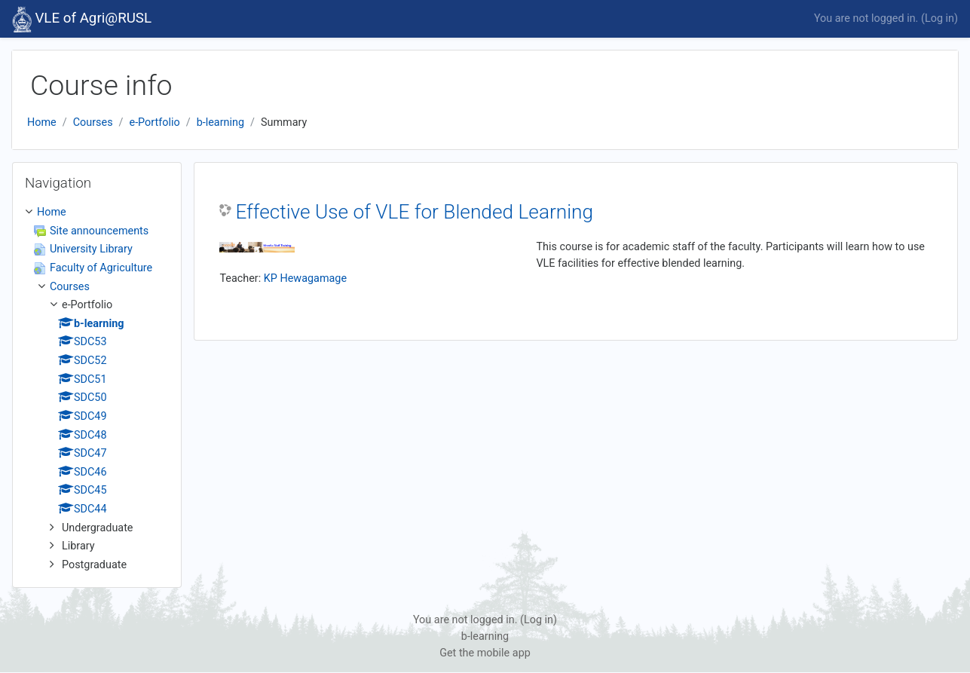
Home (42, 122)
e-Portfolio (155, 122)
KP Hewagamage (305, 278)
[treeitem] (97, 388)
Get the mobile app (485, 653)
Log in (939, 18)
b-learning (220, 122)
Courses (93, 122)
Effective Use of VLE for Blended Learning (414, 211)
